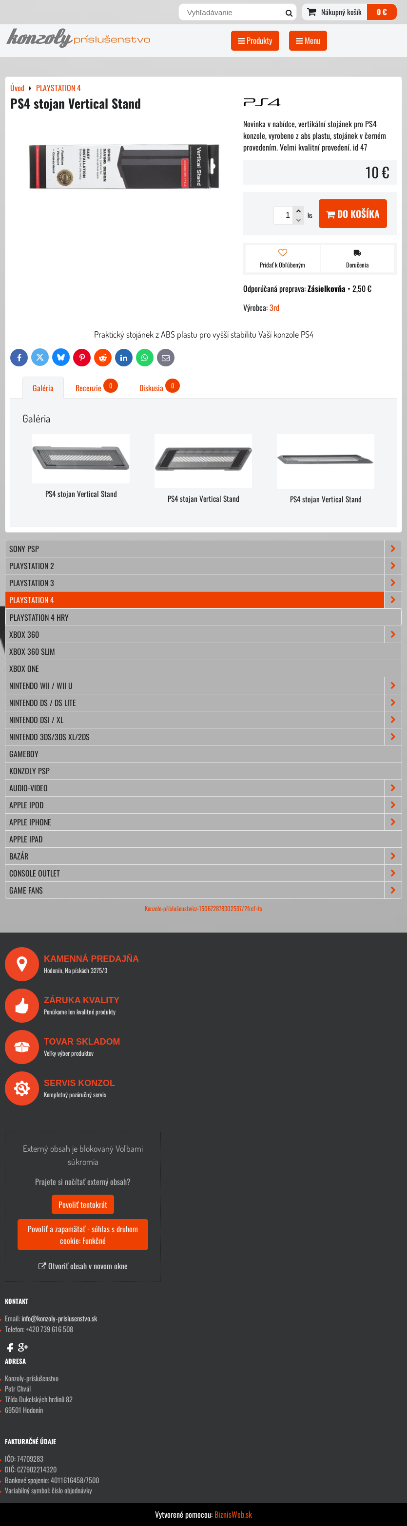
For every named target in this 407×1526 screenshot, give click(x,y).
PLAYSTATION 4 (205, 599)
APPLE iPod (205, 805)
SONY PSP (205, 548)
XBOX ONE (24, 668)
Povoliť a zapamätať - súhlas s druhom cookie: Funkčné (83, 1234)
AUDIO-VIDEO (205, 788)
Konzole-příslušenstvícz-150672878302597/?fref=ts (203, 908)
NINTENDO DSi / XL (205, 719)
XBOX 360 (205, 634)
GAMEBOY (24, 754)
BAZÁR (205, 856)
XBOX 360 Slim (32, 651)
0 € (382, 11)
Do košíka (353, 214)
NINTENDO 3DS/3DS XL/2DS (205, 736)
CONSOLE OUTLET (205, 873)
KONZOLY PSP (29, 771)
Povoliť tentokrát (82, 1204)
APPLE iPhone (205, 822)
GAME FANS (205, 890)
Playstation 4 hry (39, 617)
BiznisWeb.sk (233, 1514)
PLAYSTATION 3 (205, 582)
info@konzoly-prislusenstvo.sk (59, 1318)
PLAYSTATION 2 (205, 565)
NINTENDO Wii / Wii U (205, 685)
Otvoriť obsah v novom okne (83, 1266)
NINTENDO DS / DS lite (205, 702)
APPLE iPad (25, 839)
